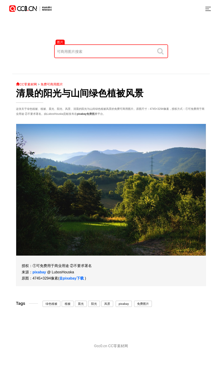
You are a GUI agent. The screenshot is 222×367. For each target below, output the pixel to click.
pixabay (81, 113)
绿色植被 (51, 304)
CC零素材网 (26, 84)
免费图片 (92, 113)
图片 (60, 42)
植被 (68, 304)
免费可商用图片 (52, 84)
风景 (107, 304)
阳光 (94, 304)
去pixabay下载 (71, 278)
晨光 (81, 304)
